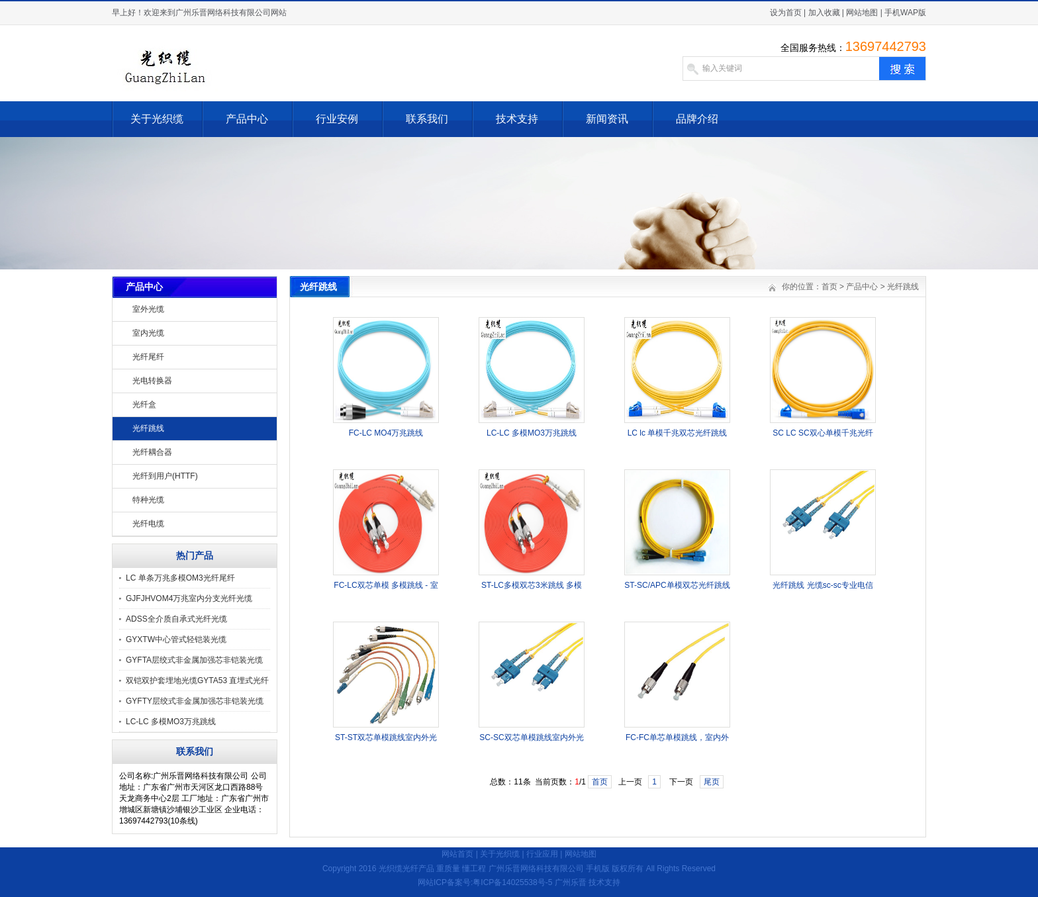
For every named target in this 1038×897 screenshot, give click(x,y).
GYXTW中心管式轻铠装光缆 (176, 639)
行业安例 (337, 118)
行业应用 (542, 854)
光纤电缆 (148, 523)
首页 (829, 286)
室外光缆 (148, 309)
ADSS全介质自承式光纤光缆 (176, 619)
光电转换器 (152, 380)
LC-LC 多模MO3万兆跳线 (171, 721)
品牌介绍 (697, 118)
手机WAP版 (905, 12)
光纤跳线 (148, 428)
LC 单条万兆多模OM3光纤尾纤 (180, 578)
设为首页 (786, 12)
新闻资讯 (607, 118)
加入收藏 (824, 12)
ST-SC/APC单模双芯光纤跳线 (677, 585)
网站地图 (862, 12)
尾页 (712, 781)
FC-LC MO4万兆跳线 (386, 433)
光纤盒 (144, 404)
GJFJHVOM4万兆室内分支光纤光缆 (189, 598)
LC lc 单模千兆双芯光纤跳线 (678, 433)
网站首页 (457, 854)
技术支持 (517, 118)
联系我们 (427, 118)
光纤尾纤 (148, 356)
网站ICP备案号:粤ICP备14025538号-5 (485, 882)
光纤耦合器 (152, 452)
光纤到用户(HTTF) (165, 476)
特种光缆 (148, 499)
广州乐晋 (571, 882)
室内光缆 (148, 333)
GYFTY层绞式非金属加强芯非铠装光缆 (194, 701)
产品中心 (247, 118)
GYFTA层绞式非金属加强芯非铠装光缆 (194, 660)
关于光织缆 (156, 118)
